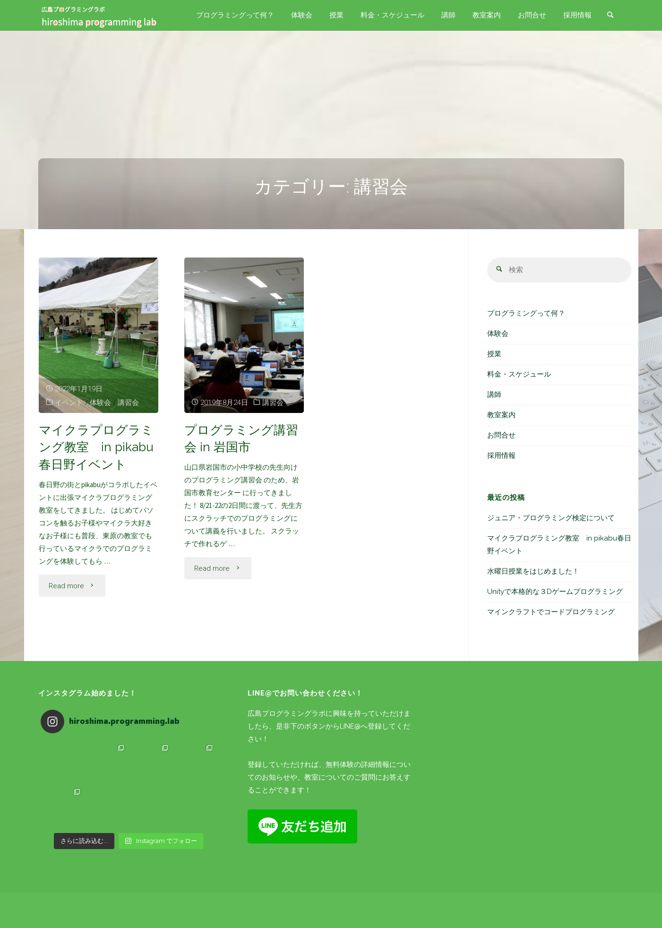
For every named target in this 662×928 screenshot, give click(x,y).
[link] (610, 16)
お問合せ (501, 435)
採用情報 (501, 455)
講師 (494, 394)
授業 (494, 354)
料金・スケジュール (519, 374)
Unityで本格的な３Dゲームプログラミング (555, 591)
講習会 (128, 402)
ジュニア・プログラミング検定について (551, 518)
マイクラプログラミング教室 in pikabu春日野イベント (96, 447)
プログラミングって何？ (526, 313)
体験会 (100, 402)
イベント (69, 402)
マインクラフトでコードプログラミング (551, 612)
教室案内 (501, 415)
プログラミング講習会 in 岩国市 (241, 438)
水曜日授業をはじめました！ (533, 571)
